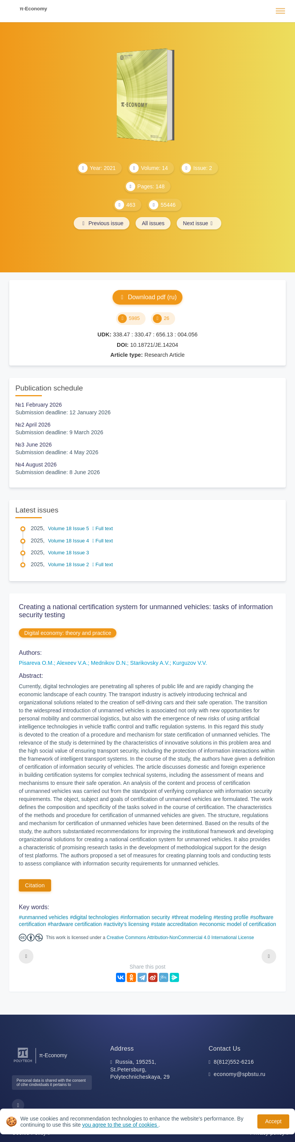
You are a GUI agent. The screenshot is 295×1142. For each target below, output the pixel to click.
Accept (273, 1121)
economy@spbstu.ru (239, 1074)
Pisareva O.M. (36, 663)
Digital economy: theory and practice (67, 633)
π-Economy (33, 9)
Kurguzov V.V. (189, 663)
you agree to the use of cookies (120, 1125)
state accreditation (176, 924)
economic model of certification (239, 924)
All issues (153, 223)
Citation (35, 885)
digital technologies (96, 917)
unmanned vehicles (45, 917)
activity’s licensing (127, 924)
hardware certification (76, 924)
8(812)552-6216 (234, 1062)
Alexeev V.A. (72, 663)
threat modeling (193, 917)
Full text (102, 528)
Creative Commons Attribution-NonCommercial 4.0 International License (180, 937)
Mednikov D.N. (109, 663)
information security (146, 917)
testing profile (232, 917)
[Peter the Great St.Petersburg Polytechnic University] (23, 1062)
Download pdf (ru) (147, 297)
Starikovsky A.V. (150, 663)
